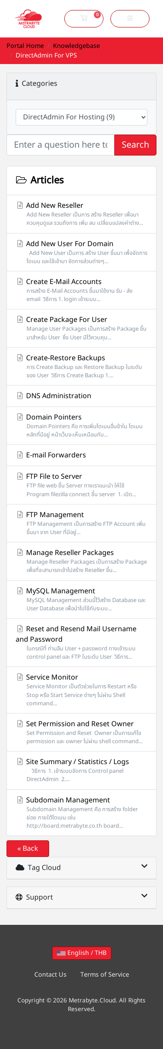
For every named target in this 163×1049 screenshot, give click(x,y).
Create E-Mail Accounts (81, 290)
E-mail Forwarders (51, 455)
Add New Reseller (81, 213)
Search (135, 145)
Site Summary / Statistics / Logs (81, 770)
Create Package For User (81, 328)
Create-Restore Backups (81, 366)
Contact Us (50, 974)
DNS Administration (53, 396)
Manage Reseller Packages (81, 561)
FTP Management (81, 523)
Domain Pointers (81, 425)
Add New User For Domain (81, 252)
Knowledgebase (76, 46)
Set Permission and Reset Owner (81, 732)
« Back (27, 848)
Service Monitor (81, 690)
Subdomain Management (81, 813)
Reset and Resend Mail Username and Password (81, 642)
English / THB (81, 953)
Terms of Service (104, 974)
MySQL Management (81, 599)
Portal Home (25, 46)
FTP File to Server (81, 484)
